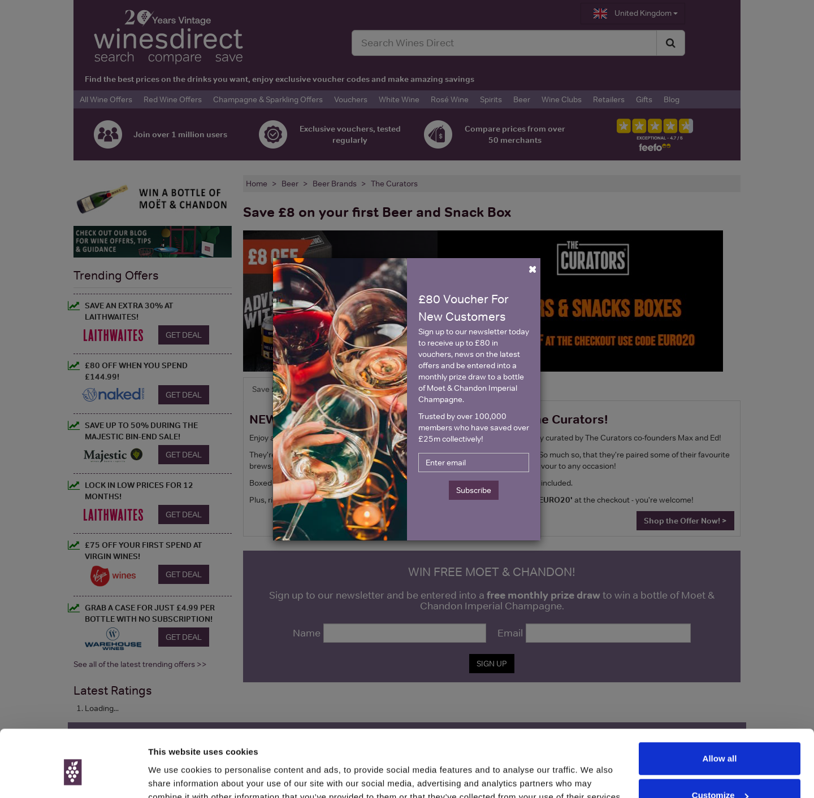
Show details (174, 775)
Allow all (720, 706)
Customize (720, 743)
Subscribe (473, 490)
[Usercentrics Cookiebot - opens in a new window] (73, 776)
